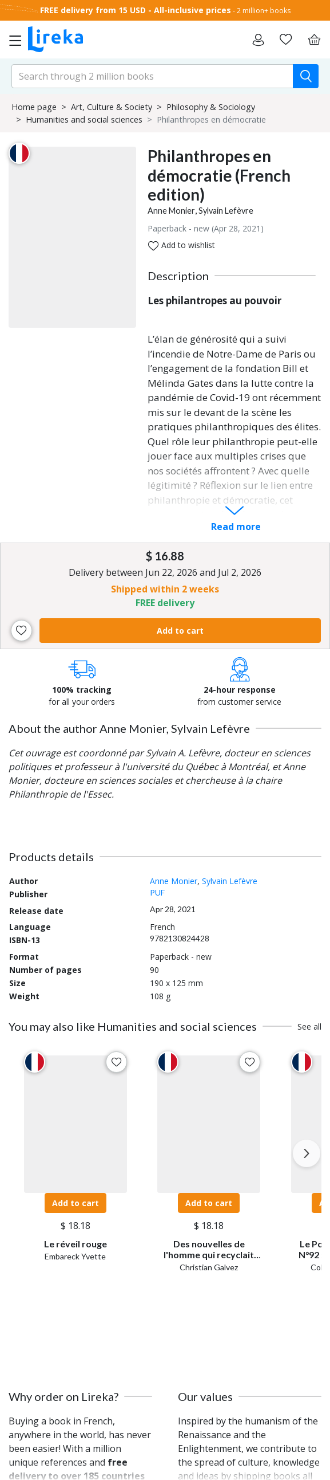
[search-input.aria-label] (152, 76)
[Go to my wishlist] (285, 39)
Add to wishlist (181, 245)
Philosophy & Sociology (210, 106)
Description (178, 275)
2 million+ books (264, 10)
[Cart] (314, 39)
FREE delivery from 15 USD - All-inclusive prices (135, 10)
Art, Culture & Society (111, 106)
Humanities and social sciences (84, 119)
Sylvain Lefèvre (225, 210)
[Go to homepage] (55, 39)
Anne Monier (171, 210)
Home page (34, 106)
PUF (157, 892)
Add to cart (180, 630)
